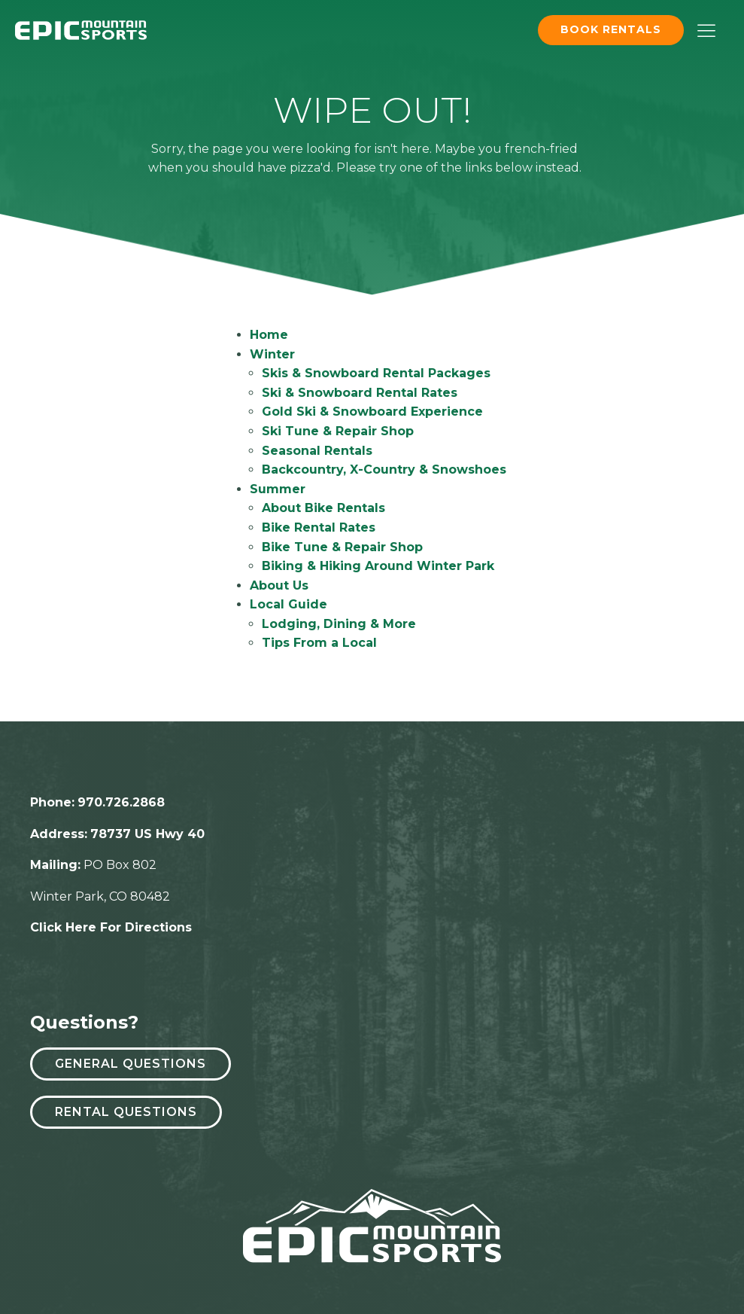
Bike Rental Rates (318, 527)
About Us (279, 585)
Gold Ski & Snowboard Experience (372, 411)
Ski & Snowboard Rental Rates (359, 393)
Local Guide (288, 604)
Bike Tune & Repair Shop (342, 547)
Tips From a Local (319, 643)
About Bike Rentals (323, 508)
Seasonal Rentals (317, 451)
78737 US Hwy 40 (147, 834)
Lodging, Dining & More (339, 624)
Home (269, 335)
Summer (277, 489)
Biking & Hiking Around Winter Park (378, 566)
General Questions (130, 1063)
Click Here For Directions (111, 927)
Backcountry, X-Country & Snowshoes (384, 469)
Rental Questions (126, 1112)
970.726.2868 (121, 802)
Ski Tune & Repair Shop (338, 431)
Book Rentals (610, 29)
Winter (272, 354)
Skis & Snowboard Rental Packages (376, 373)
